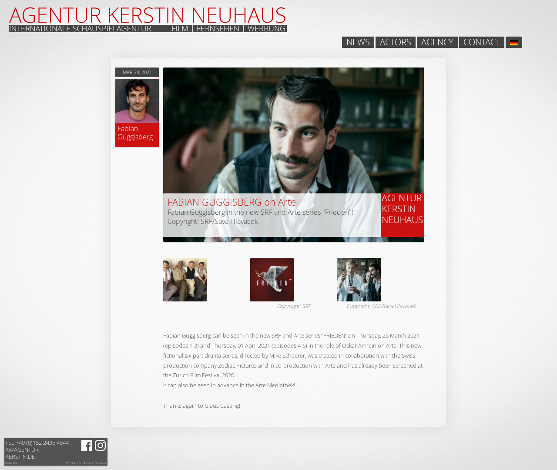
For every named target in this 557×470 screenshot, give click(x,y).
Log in (11, 463)
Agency (437, 42)
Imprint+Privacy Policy (86, 463)
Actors (395, 42)
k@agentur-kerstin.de (37, 449)
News (358, 42)
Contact (481, 42)
